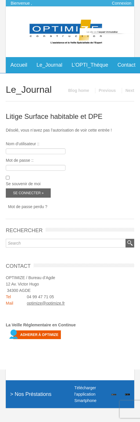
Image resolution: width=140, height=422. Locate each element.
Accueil (18, 65)
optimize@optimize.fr (46, 303)
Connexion (121, 3)
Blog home (78, 90)
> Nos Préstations (31, 394)
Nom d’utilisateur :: (22, 143)
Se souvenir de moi (23, 183)
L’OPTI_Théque (90, 65)
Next (130, 90)
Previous (107, 90)
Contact (126, 65)
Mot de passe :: (20, 160)
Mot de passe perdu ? (27, 206)
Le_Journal (49, 65)
